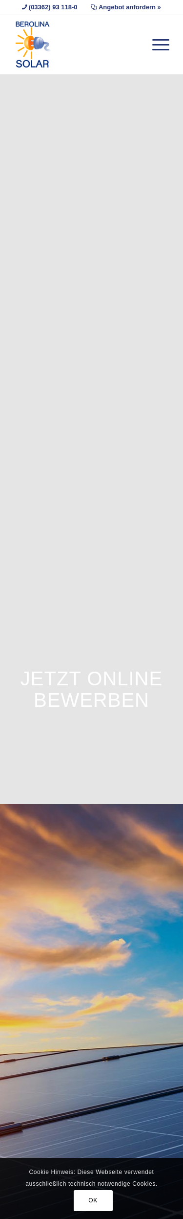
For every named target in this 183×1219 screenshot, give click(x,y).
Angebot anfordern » (130, 7)
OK (93, 1200)
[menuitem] (155, 34)
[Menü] (155, 34)
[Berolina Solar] (76, 44)
